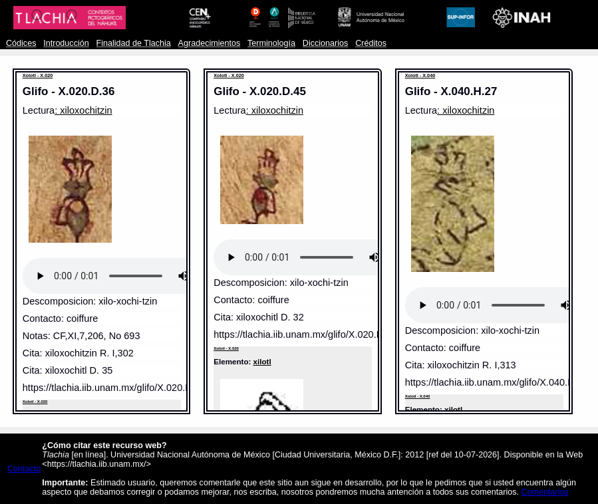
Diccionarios (326, 43)
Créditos (370, 43)
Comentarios (544, 492)
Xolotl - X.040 (420, 75)
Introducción (66, 43)
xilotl (262, 361)
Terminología (271, 43)
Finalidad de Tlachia (133, 43)
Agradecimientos (209, 43)
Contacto (24, 468)
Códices (21, 43)
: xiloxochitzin (83, 110)
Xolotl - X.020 (38, 75)
